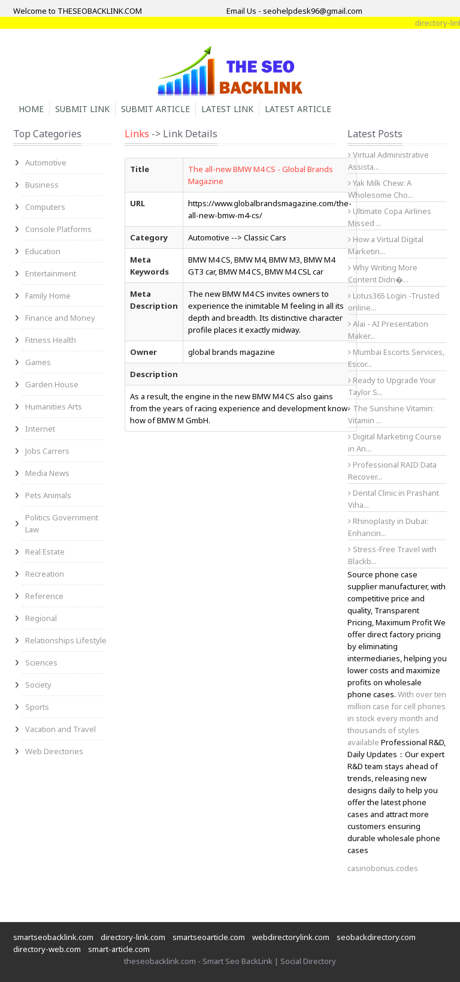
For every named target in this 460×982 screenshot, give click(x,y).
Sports (37, 706)
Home (31, 109)
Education (42, 251)
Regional (41, 618)
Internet (40, 428)
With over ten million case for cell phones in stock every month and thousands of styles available (396, 718)
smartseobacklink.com (53, 937)
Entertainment (50, 273)
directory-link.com (133, 937)
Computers (45, 206)
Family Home (48, 295)
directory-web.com (47, 949)
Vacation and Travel (60, 729)
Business (42, 184)
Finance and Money (60, 317)
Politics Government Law (61, 523)
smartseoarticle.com (208, 937)
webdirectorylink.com (290, 937)
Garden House (51, 384)
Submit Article (155, 109)
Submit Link (82, 109)
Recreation (44, 573)
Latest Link (227, 109)
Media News (47, 473)
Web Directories (54, 751)
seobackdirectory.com (376, 937)
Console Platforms (58, 229)
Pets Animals (48, 495)
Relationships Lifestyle (66, 640)
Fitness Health (50, 340)
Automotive (45, 162)
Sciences (41, 662)
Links (137, 133)
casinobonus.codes (382, 868)
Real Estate (45, 551)
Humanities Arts (53, 406)
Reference (44, 596)
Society (38, 684)
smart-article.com (119, 949)
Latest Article (298, 109)
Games (38, 362)
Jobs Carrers (47, 450)
